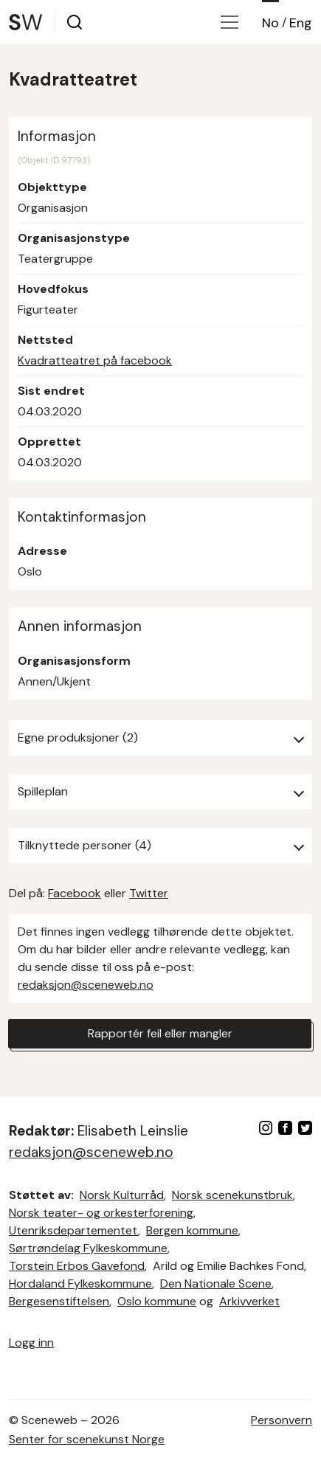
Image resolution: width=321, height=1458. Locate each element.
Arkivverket (249, 1301)
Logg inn (31, 1342)
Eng (300, 23)
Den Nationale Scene (216, 1283)
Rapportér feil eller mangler (160, 1033)
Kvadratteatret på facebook (95, 360)
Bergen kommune (192, 1230)
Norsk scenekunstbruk (232, 1195)
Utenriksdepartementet (73, 1230)
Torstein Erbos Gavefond (77, 1266)
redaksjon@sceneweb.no (85, 984)
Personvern (281, 1420)
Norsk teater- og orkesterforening (101, 1212)
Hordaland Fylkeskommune (80, 1283)
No (270, 23)
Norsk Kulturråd (122, 1195)
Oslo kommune (156, 1301)
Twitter (148, 893)
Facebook (74, 893)
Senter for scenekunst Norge (87, 1439)
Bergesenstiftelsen (59, 1301)
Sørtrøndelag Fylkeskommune (88, 1248)
